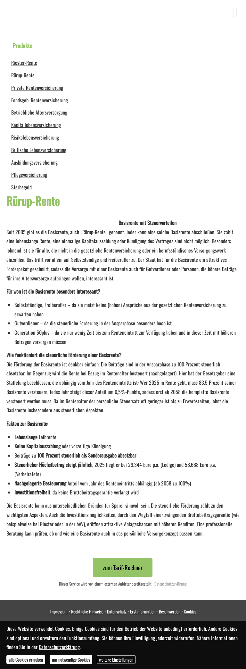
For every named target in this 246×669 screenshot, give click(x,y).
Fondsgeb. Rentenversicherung (39, 100)
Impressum (59, 611)
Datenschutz (117, 611)
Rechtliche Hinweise (87, 611)
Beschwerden (169, 611)
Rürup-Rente (23, 75)
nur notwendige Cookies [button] (71, 659)
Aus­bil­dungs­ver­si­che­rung (34, 162)
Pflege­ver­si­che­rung (29, 174)
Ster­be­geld (21, 187)
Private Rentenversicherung (37, 87)
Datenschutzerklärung (170, 584)
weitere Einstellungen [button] (116, 659)
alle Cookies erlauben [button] (26, 659)
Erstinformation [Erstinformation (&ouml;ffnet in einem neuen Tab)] (142, 611)
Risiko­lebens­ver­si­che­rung (35, 137)
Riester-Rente (24, 62)
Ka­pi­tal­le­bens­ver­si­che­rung (36, 125)
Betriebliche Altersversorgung (39, 112)
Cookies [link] (190, 611)
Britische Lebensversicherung (38, 150)
